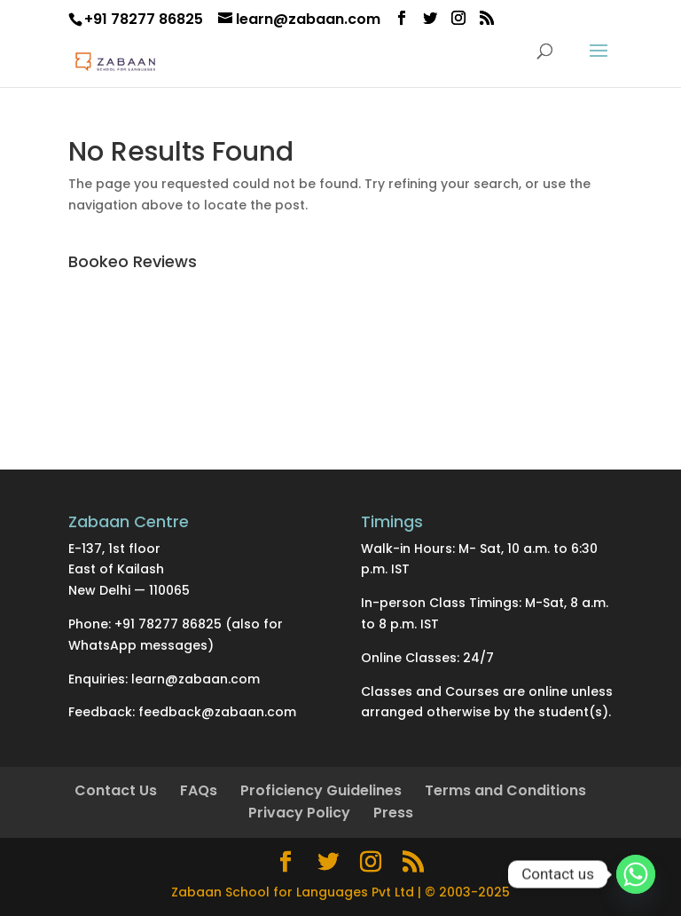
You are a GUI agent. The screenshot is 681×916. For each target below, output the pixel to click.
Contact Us (115, 790)
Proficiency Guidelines (321, 790)
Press (393, 812)
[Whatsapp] (635, 874)
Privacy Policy (299, 812)
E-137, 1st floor (114, 548)
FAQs (198, 790)
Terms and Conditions (505, 790)
